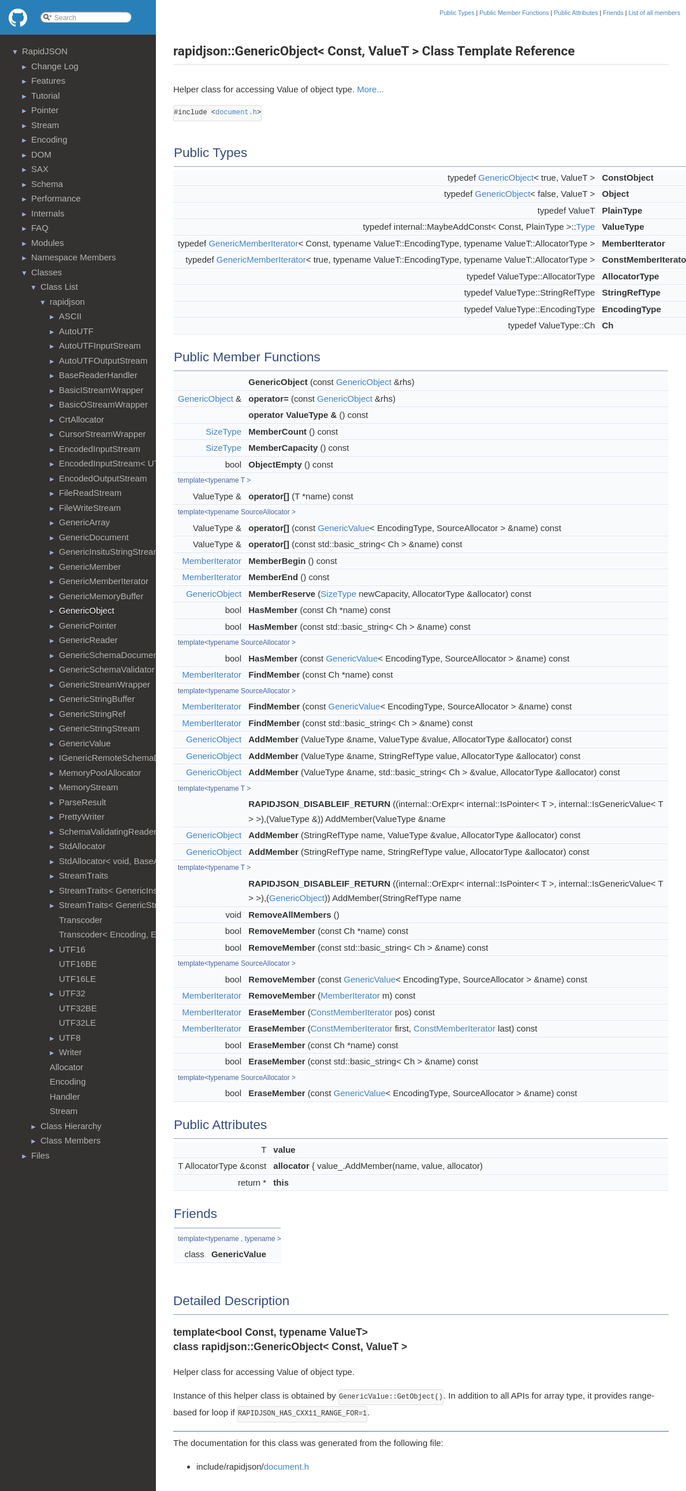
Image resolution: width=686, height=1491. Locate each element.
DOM (41, 154)
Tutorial (45, 95)
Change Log (55, 66)
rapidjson (67, 302)
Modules (47, 243)
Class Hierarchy (71, 1126)
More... (370, 89)
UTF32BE (78, 1008)
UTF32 (72, 993)
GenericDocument (94, 537)
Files (40, 1155)
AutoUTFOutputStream (103, 360)
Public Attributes (576, 12)
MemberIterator (212, 561)
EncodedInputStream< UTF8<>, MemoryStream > (155, 463)
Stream (45, 125)
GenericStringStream (99, 728)
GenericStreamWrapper (104, 684)
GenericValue (85, 743)
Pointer (45, 110)
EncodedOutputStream (103, 478)
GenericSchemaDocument (110, 655)
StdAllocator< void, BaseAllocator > (127, 861)
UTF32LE (77, 1022)
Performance (56, 198)
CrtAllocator (81, 419)
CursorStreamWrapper (102, 434)
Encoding (49, 139)
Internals (48, 213)
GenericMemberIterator (103, 581)
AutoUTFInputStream (100, 345)
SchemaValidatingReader (107, 831)
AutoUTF (76, 331)
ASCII (70, 316)
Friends (613, 12)
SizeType (223, 431)
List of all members (654, 12)
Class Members (70, 1140)
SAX (40, 169)
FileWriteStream (90, 508)
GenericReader (88, 640)
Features (48, 80)
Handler (65, 1096)
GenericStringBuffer (97, 699)
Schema (47, 184)
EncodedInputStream (99, 449)
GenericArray (84, 522)
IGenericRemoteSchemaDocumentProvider (142, 758)
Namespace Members (73, 257)
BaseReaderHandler (98, 375)
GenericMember (90, 566)
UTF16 (72, 949)
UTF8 (70, 1037)
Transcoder (80, 920)
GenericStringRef (92, 714)
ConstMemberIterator (352, 1012)
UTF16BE (78, 964)
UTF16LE (77, 979)
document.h (236, 113)
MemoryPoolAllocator (100, 773)
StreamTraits (83, 875)
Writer (70, 1052)
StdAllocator (82, 846)
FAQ (40, 228)
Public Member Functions (514, 12)
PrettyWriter (82, 816)
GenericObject (86, 610)
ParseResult (82, 802)
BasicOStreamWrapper (103, 404)
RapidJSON (45, 51)
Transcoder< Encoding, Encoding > (127, 934)
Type (585, 226)
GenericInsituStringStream (110, 551)
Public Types (456, 12)
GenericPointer (88, 625)
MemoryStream (88, 787)
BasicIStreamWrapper (101, 390)
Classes (46, 272)
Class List (59, 287)
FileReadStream (90, 493)
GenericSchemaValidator (107, 669)
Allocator (66, 1067)
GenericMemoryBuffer (101, 596)
